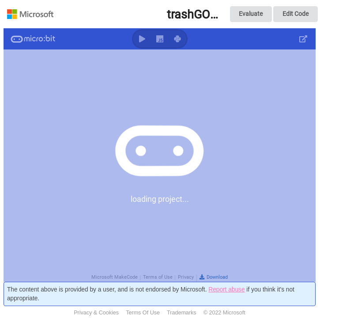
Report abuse (226, 289)
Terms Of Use (143, 313)
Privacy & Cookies (96, 313)
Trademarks (181, 313)
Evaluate (251, 13)
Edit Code (295, 13)
